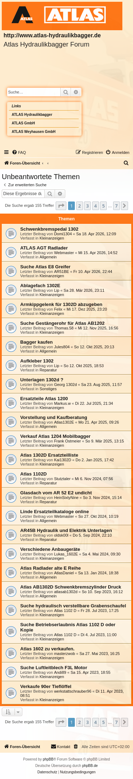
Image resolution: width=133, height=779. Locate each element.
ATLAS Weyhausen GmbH (34, 132)
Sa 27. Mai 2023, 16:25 (99, 653)
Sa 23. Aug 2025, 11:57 (101, 384)
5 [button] (103, 206)
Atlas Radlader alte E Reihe (50, 568)
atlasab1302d (65, 592)
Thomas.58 (63, 328)
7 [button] (116, 206)
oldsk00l (61, 535)
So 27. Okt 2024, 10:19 (98, 516)
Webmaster (64, 253)
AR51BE (61, 271)
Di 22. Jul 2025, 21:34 (94, 403)
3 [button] (87, 206)
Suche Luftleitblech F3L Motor (53, 667)
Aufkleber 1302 (37, 361)
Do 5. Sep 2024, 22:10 (92, 535)
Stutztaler (62, 479)
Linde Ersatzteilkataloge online (54, 511)
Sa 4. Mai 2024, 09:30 (101, 554)
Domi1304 (63, 234)
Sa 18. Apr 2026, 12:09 (96, 234)
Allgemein (47, 257)
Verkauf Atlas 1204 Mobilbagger (55, 436)
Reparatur (48, 370)
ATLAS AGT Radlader (44, 248)
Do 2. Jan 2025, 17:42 (95, 460)
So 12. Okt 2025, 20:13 (94, 347)
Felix (58, 309)
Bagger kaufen (36, 342)
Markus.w (62, 403)
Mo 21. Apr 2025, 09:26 (98, 422)
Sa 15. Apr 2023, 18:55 (91, 672)
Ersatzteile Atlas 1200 (44, 398)
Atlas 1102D (33, 474)
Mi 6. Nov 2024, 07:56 (94, 479)
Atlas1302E (64, 422)
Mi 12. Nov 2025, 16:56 (98, 328)
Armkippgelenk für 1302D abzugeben (61, 304)
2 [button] (79, 206)
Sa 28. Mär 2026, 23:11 (83, 290)
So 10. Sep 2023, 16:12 (102, 592)
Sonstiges (47, 389)
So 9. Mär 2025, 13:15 (104, 441)
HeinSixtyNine (66, 497)
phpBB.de (90, 766)
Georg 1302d (65, 384)
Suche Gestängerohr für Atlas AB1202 (62, 323)
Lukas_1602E (66, 554)
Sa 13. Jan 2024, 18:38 (98, 573)
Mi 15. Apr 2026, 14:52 (98, 253)
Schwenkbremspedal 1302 (49, 229)
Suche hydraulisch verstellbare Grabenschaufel (73, 605)
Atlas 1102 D (65, 610)
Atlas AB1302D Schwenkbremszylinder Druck (70, 587)
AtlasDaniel (64, 573)
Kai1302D (62, 460)
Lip (56, 290)
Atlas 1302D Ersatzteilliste (49, 455)
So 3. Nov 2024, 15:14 (102, 497)
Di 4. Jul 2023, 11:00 (99, 635)
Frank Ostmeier (67, 441)
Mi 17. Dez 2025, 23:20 (87, 309)
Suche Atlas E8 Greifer (45, 266)
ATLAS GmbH (23, 123)
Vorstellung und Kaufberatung (53, 417)
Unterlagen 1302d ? (41, 379)
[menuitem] (19, 152)
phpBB (48, 759)
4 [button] (95, 206)
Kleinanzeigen (51, 238)
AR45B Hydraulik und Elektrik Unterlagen (66, 530)
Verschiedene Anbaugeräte (50, 549)
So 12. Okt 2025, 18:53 (83, 366)
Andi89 (60, 672)
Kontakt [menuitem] (60, 746)
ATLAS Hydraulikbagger (32, 115)
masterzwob (64, 653)
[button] (61, 206)
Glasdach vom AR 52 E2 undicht (56, 492)
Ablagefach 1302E (40, 285)
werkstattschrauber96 (72, 691)
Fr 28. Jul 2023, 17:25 (100, 610)
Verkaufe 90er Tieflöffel (45, 686)
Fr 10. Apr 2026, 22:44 (92, 271)
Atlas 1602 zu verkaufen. (47, 648)
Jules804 (62, 347)
